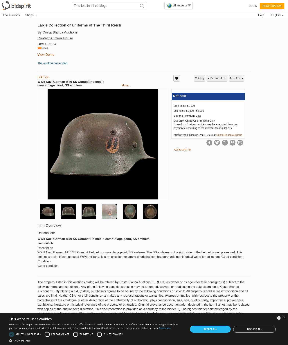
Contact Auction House (55, 38)
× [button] (283, 317)
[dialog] (144, 329)
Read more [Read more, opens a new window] (165, 328)
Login (253, 5)
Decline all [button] (254, 329)
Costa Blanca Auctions (229, 134)
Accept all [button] (210, 329)
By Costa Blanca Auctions (57, 32)
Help (261, 15)
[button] (96, 340)
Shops (29, 15)
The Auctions (11, 15)
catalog (199, 78)
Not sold (179, 96)
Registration (272, 5)
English (277, 15)
